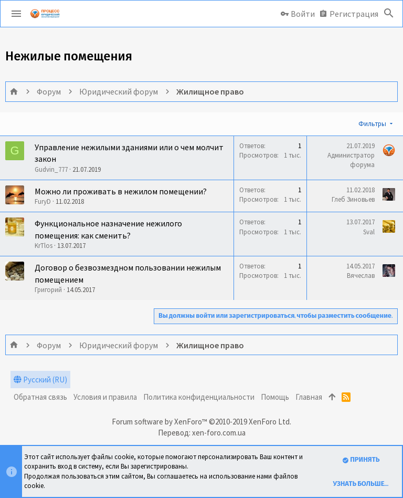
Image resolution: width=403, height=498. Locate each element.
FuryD (43, 201)
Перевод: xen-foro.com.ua (202, 433)
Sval (369, 231)
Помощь (275, 397)
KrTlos (43, 245)
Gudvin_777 (51, 169)
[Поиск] (388, 13)
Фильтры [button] (372, 123)
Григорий (48, 289)
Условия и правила (105, 397)
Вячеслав (361, 275)
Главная (308, 397)
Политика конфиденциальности (198, 397)
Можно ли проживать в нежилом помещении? (121, 191)
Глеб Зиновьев (353, 199)
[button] (16, 13)
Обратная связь (40, 397)
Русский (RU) (40, 380)
